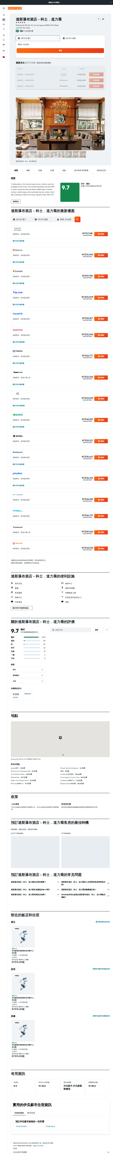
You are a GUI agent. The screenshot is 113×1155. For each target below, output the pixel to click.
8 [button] (52, 64)
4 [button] (31, 64)
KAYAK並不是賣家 (61, 1152)
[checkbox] (22, 695)
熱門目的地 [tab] (31, 1113)
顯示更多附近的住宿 (103, 922)
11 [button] (31, 69)
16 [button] (21, 75)
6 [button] (42, 64)
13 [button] (42, 69)
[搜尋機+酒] (4, 29)
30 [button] (21, 85)
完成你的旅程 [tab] (19, 1113)
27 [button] (42, 80)
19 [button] (37, 75)
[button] (110, 2)
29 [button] (53, 80)
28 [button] (48, 80)
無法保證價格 (39, 1145)
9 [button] (21, 69)
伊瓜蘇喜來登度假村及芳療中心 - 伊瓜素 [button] (23, 952)
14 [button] (47, 69)
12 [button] (37, 69)
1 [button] (70, 59)
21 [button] (47, 75)
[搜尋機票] (4, 15)
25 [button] (32, 80)
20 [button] (42, 75)
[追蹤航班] (4, 40)
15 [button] (53, 69)
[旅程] (4, 51)
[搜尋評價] (72, 629)
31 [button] (26, 85)
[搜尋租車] (4, 24)
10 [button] (26, 69)
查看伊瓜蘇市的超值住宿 (101, 969)
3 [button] (26, 64)
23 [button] (21, 80)
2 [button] (21, 64)
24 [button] (26, 80)
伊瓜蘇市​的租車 (21, 1126)
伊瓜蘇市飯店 (50, 1126)
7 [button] (47, 64)
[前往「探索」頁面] (4, 35)
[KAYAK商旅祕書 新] (4, 44)
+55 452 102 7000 (23, 28)
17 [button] (26, 75)
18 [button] (32, 75)
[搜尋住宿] (4, 19)
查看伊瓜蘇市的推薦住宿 (101, 1016)
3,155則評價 (28, 31)
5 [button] (37, 64)
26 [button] (37, 80)
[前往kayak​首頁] (15, 8)
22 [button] (53, 75)
